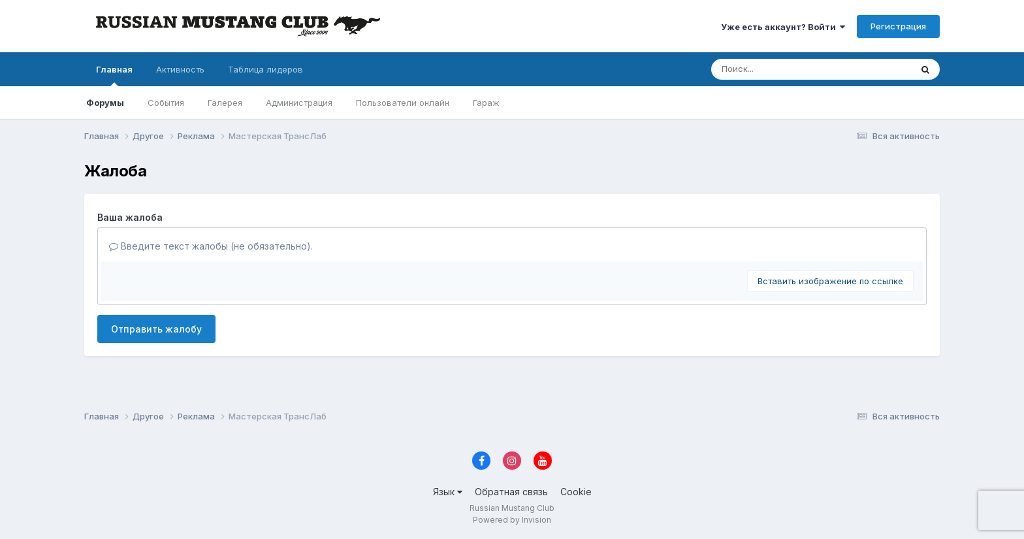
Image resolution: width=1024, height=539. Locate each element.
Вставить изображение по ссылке (830, 281)
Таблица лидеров (265, 69)
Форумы (105, 102)
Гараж (486, 102)
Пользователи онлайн (402, 102)
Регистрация (898, 26)
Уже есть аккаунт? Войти (783, 27)
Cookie (576, 491)
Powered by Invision (512, 520)
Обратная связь (511, 491)
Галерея (225, 102)
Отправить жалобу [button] (156, 329)
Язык (447, 491)
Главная (114, 75)
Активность (180, 69)
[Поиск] (786, 69)
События (166, 102)
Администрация (299, 102)
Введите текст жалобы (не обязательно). (211, 246)
